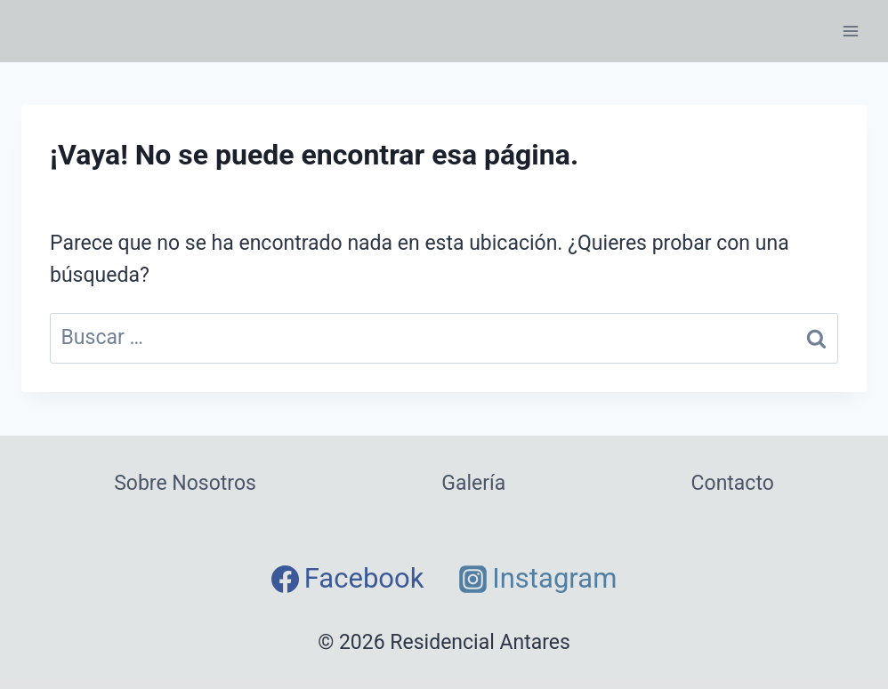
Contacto (732, 483)
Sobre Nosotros (185, 483)
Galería (473, 483)
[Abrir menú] (850, 30)
